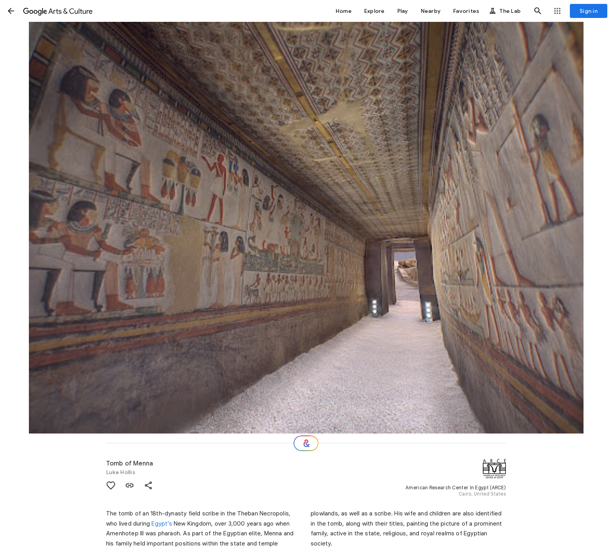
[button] (11, 11)
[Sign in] (588, 11)
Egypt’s (161, 523)
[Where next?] (306, 443)
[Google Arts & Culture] (58, 11)
